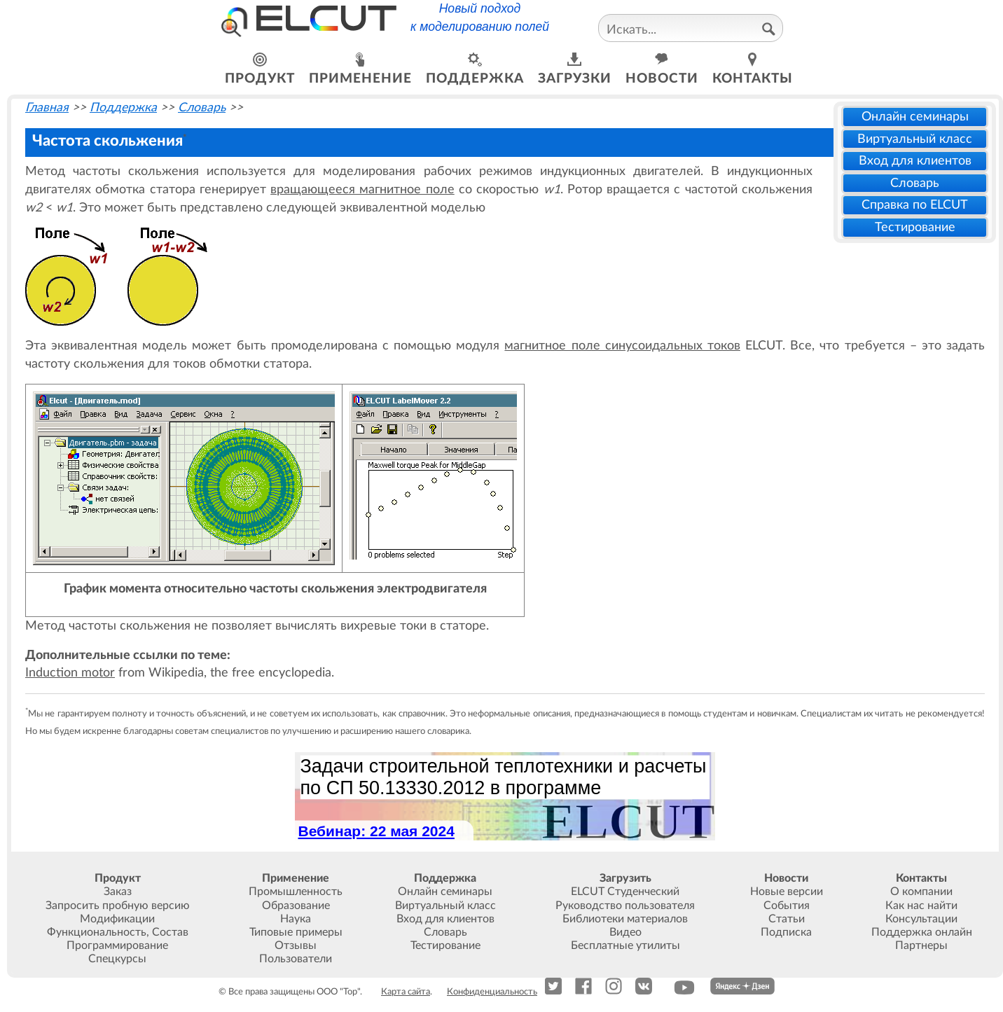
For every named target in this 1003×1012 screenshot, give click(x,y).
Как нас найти (921, 905)
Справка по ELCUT (915, 205)
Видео (625, 932)
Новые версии (786, 891)
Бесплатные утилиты (625, 945)
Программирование (117, 945)
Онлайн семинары (915, 117)
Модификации (117, 918)
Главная (47, 107)
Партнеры (921, 945)
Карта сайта (405, 991)
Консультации (921, 918)
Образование (296, 905)
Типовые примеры (296, 932)
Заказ (118, 891)
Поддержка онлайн (921, 932)
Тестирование (915, 227)
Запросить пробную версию (118, 905)
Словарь (914, 183)
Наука (295, 918)
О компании (921, 891)
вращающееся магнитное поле (362, 189)
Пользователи (295, 958)
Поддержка (123, 107)
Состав (170, 932)
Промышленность (296, 891)
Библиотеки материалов (625, 918)
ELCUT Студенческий (625, 891)
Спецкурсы (117, 958)
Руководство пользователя (625, 905)
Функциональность (96, 932)
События (786, 905)
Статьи (786, 918)
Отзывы (296, 945)
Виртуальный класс (914, 139)
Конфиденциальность (492, 991)
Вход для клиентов (915, 161)
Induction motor (70, 673)
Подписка (786, 932)
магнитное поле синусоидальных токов (622, 346)
